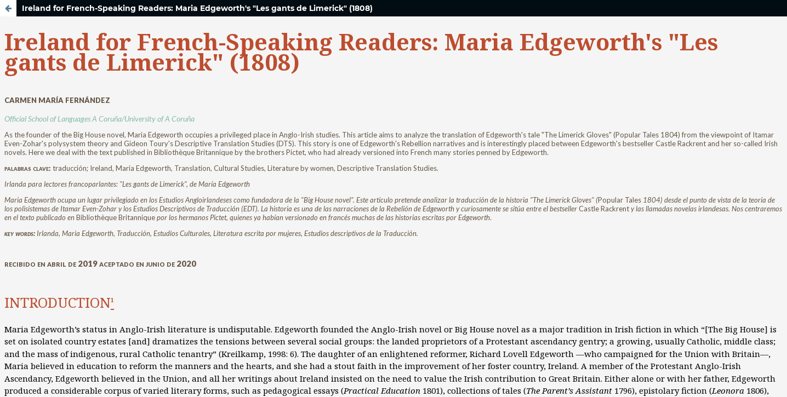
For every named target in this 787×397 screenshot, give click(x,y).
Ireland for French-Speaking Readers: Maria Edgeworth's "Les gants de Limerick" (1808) (197, 8)
